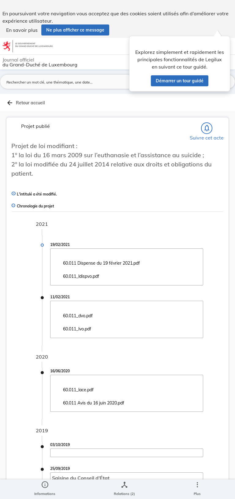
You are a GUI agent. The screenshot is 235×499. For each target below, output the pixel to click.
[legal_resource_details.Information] (44, 489)
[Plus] (197, 489)
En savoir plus (22, 30)
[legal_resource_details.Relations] (124, 489)
